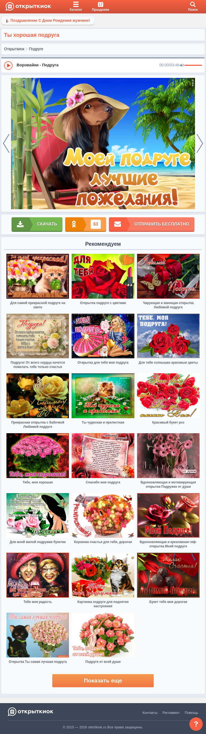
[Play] (8, 65)
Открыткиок (14, 49)
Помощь (191, 713)
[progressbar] (193, 65)
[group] (103, 65)
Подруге (36, 49)
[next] (199, 143)
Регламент (171, 713)
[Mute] (182, 65)
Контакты (149, 713)
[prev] (6, 143)
